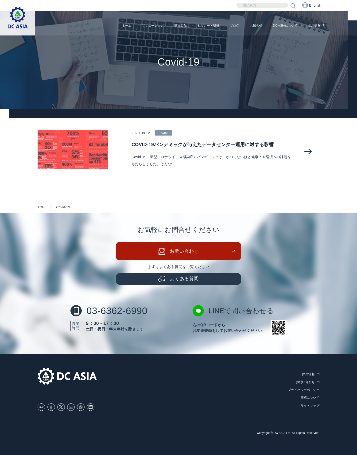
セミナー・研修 (192, 26)
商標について (310, 397)
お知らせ (246, 26)
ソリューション (128, 26)
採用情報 (313, 26)
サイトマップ (310, 405)
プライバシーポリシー (303, 390)
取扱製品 (160, 26)
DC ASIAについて (279, 26)
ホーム (99, 26)
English (311, 5)
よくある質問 (184, 279)
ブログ (222, 26)
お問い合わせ (184, 251)
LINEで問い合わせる (234, 311)
